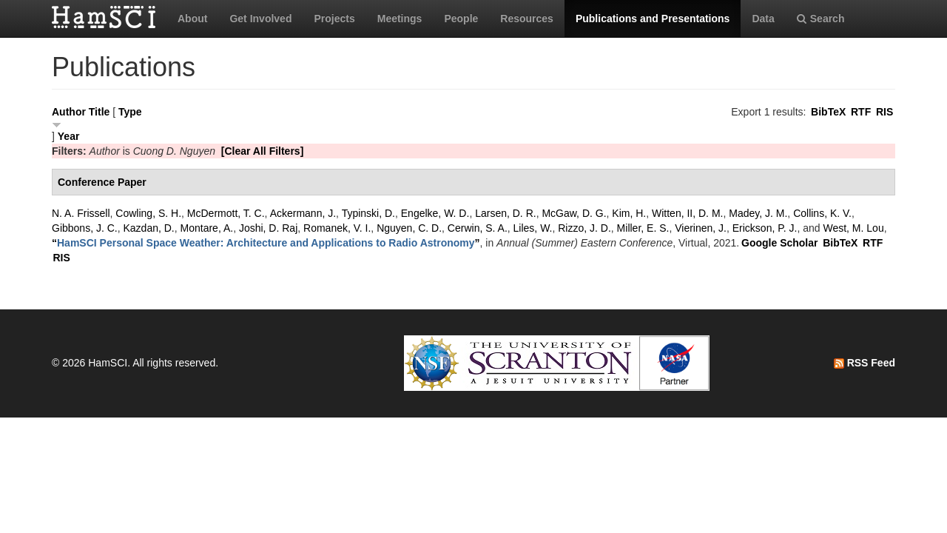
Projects (334, 18)
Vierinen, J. (701, 228)
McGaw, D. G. (574, 213)
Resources (526, 18)
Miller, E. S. (643, 228)
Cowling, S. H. (148, 213)
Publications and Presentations (653, 18)
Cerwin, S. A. (478, 228)
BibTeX (828, 112)
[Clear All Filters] (262, 151)
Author (69, 112)
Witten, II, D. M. (687, 213)
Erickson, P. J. (765, 228)
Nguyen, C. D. (409, 228)
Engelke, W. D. (435, 213)
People (461, 18)
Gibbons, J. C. (85, 228)
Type (130, 112)
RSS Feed (864, 363)
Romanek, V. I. (337, 228)
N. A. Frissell (81, 213)
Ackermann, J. (303, 213)
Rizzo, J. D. (584, 228)
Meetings (399, 18)
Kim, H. (629, 213)
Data (763, 18)
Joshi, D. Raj (268, 228)
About (192, 18)
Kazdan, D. (148, 228)
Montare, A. (207, 228)
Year (69, 136)
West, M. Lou (853, 228)
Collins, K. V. (822, 213)
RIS (884, 112)
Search (821, 18)
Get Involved (260, 18)
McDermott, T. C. (226, 213)
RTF (861, 112)
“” (266, 243)
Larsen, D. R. (505, 213)
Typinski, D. (368, 213)
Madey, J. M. (758, 213)
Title (99, 112)
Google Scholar (779, 243)
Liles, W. (533, 228)
